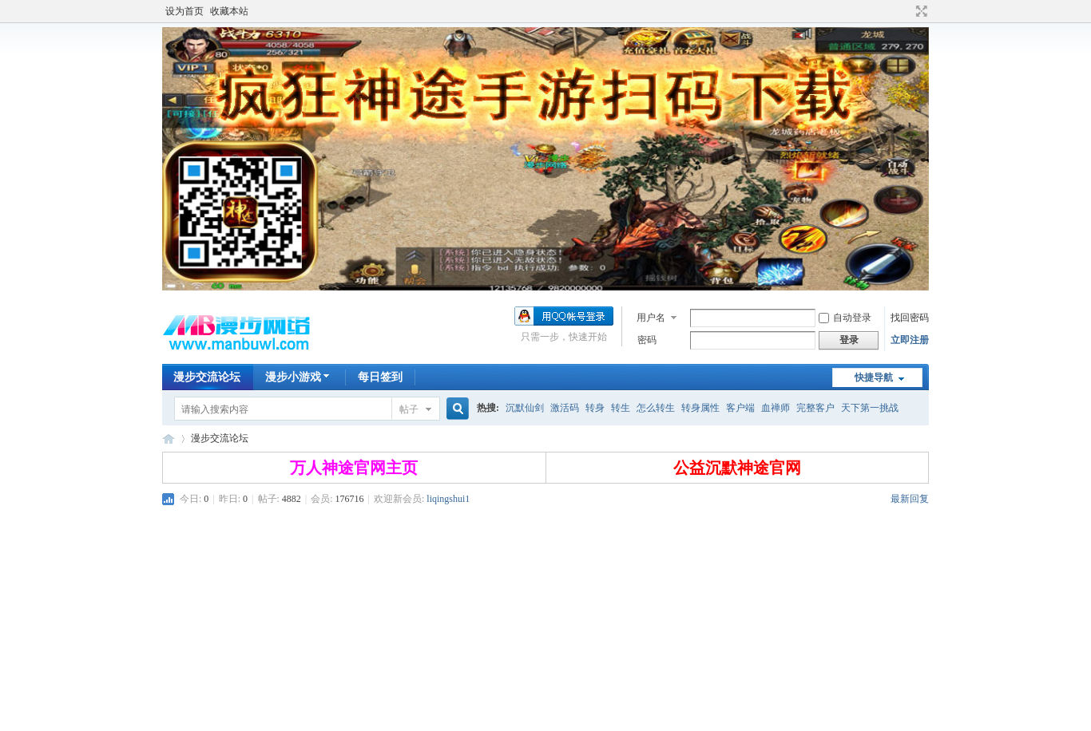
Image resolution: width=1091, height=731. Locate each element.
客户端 (740, 407)
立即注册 (910, 340)
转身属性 (700, 407)
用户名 (651, 317)
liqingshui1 (448, 498)
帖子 (409, 409)
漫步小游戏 (299, 377)
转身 (595, 407)
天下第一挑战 (870, 407)
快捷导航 (874, 377)
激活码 (564, 407)
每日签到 (380, 377)
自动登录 (845, 317)
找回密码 (910, 317)
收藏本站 (229, 11)
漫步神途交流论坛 (168, 438)
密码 (647, 340)
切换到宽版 (919, 11)
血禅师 (775, 407)
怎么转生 (656, 407)
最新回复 (910, 498)
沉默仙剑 (525, 407)
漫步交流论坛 (206, 377)
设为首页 (184, 11)
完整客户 (815, 407)
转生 (620, 407)
